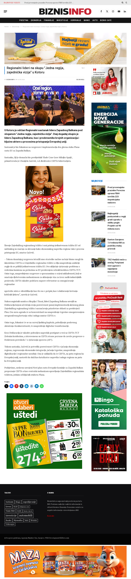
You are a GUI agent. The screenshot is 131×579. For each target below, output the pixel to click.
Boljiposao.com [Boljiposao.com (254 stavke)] (24, 507)
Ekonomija (36, 20)
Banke (87, 20)
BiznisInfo (11, 79)
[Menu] (5, 11)
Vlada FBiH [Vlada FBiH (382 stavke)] (10, 511)
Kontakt (50, 516)
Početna (23, 20)
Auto (94, 20)
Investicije (62, 20)
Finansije (49, 20)
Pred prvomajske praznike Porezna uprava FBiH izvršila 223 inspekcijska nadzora (49, 3)
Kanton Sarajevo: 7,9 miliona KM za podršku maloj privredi (116, 244)
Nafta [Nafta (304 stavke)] (26, 520)
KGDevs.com (64, 538)
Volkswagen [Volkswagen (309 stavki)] (10, 524)
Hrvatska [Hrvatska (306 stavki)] (34, 520)
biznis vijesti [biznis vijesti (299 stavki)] (28, 511)
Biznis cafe (106, 20)
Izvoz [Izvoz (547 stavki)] (8, 506)
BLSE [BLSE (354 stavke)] (15, 507)
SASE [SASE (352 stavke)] (19, 511)
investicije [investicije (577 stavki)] (11, 515)
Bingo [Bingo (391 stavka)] (18, 502)
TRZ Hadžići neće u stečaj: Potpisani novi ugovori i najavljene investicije (117, 265)
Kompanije (76, 20)
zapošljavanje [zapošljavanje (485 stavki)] (29, 501)
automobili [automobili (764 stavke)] (25, 515)
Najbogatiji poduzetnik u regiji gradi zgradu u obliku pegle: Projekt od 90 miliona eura (117, 221)
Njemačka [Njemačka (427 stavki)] (18, 520)
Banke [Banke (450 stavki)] (8, 520)
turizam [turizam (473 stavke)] (9, 501)
